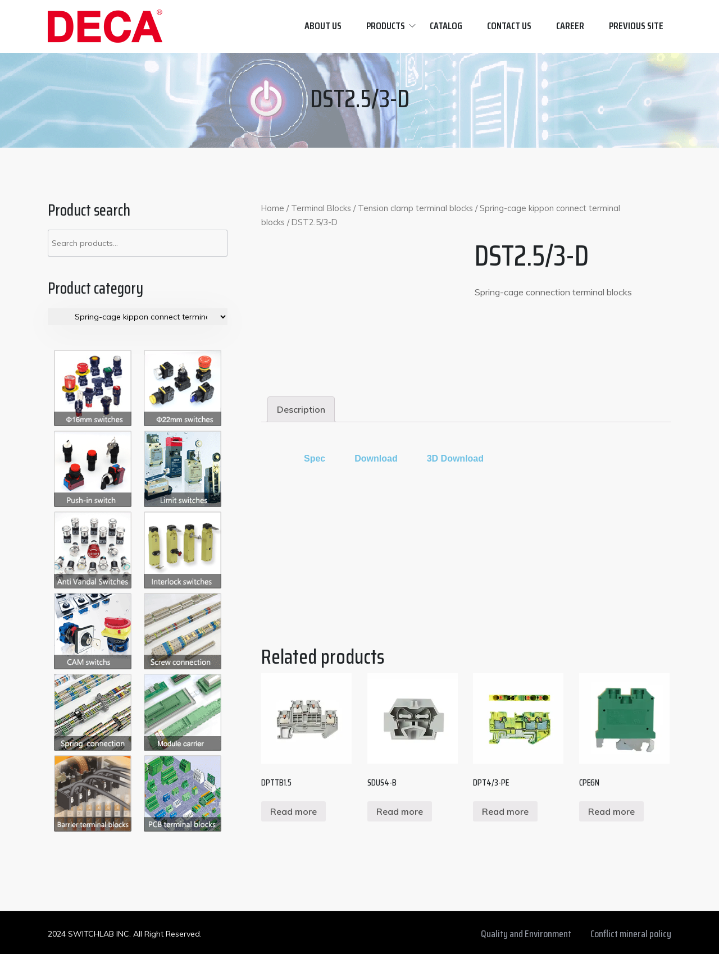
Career (570, 26)
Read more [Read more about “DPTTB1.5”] (293, 811)
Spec (314, 458)
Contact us (509, 26)
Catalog (446, 26)
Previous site (636, 26)
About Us (323, 26)
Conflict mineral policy (630, 934)
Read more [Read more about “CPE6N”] (611, 811)
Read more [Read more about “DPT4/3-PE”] (505, 811)
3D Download (455, 458)
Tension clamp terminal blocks (415, 208)
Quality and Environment (526, 934)
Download (375, 458)
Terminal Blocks (321, 208)
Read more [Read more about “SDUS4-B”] (399, 811)
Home (272, 208)
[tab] (301, 409)
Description (301, 409)
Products (385, 26)
